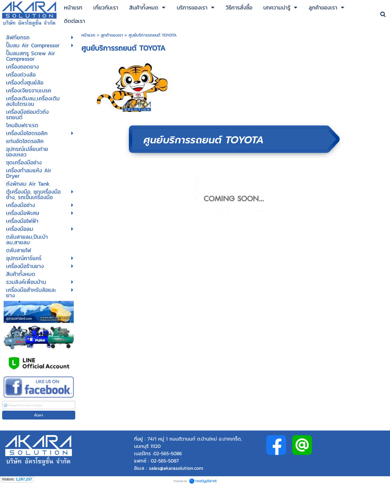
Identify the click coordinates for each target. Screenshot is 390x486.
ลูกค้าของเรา (112, 35)
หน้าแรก (89, 35)
